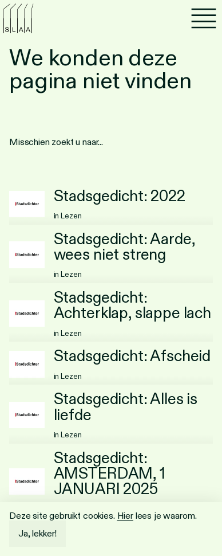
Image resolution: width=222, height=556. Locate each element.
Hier (125, 515)
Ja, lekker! (37, 533)
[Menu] (203, 18)
